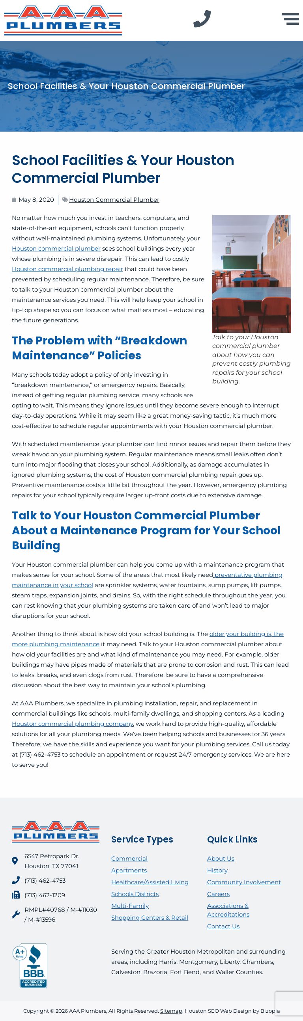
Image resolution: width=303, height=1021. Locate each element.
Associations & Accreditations (228, 910)
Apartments (129, 870)
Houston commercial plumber (56, 248)
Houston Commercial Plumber (114, 199)
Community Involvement (244, 882)
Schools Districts (135, 894)
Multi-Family (130, 905)
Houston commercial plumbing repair (67, 269)
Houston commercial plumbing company (72, 723)
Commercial (129, 858)
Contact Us (223, 926)
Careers (218, 894)
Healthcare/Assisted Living (150, 882)
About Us (220, 858)
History (217, 870)
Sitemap (171, 1011)
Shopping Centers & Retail (149, 917)
